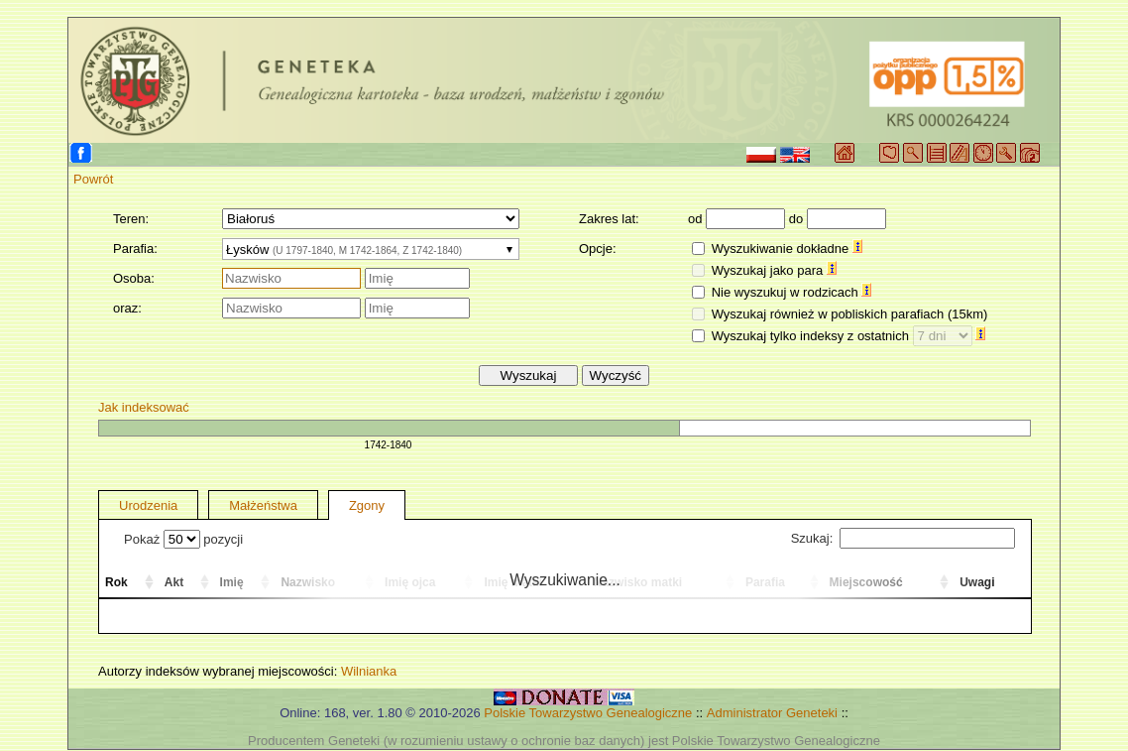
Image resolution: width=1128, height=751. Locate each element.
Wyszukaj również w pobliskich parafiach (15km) (850, 314)
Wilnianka (368, 671)
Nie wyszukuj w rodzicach (792, 292)
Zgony (367, 505)
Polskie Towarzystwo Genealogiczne (588, 712)
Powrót (93, 179)
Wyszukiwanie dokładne (787, 248)
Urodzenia (148, 505)
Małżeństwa (263, 505)
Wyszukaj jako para (774, 270)
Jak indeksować (143, 407)
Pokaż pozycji (183, 539)
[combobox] (370, 249)
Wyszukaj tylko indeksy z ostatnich (849, 335)
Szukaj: (903, 538)
